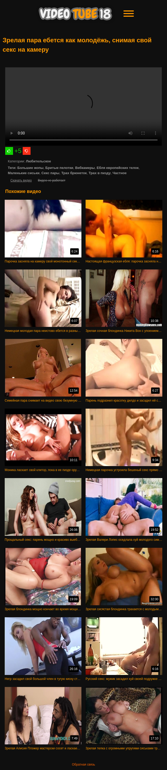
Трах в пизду (100, 173)
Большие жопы (30, 168)
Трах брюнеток (74, 173)
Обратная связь (83, 764)
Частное (119, 173)
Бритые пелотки (59, 168)
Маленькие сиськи (23, 173)
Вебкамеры (85, 168)
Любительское (38, 161)
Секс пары (50, 173)
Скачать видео (21, 180)
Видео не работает (51, 180)
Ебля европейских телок (118, 168)
